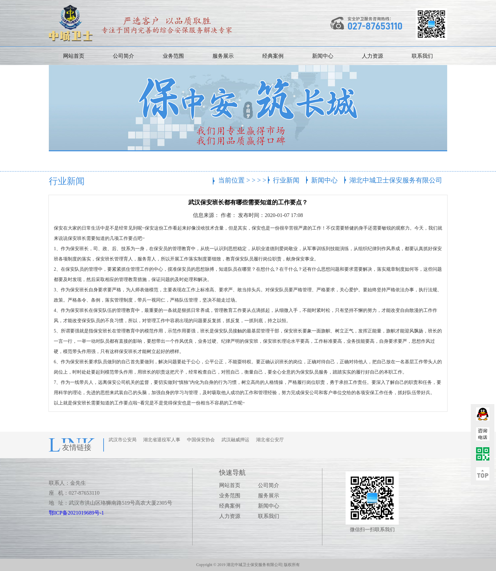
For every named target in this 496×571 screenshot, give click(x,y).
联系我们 (422, 56)
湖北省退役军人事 (161, 439)
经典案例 (273, 56)
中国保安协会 (201, 439)
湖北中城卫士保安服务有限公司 (395, 180)
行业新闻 (286, 180)
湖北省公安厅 (270, 439)
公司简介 (123, 56)
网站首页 (73, 56)
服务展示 (223, 56)
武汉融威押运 (235, 439)
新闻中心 (322, 56)
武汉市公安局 (122, 439)
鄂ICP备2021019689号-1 (76, 513)
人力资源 (372, 56)
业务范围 (173, 56)
